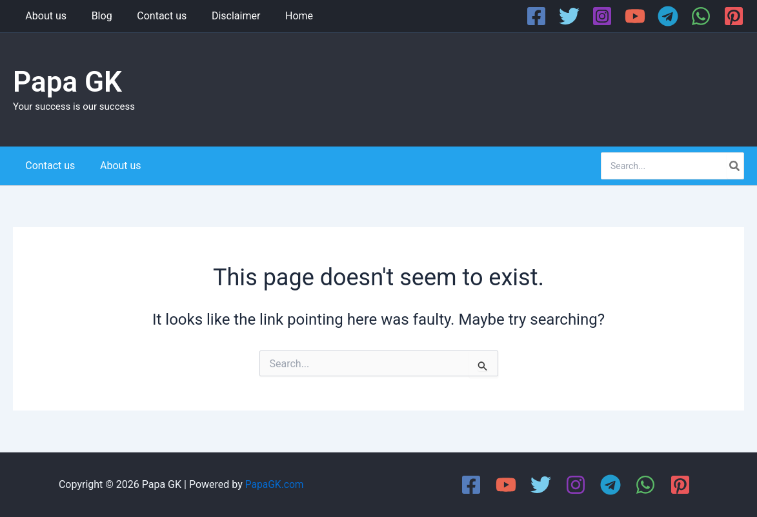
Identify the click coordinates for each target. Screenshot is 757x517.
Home (280, 16)
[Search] (735, 166)
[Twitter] (569, 16)
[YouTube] (635, 16)
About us (44, 16)
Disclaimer (221, 16)
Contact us (151, 16)
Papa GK (67, 82)
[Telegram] (668, 16)
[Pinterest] (733, 16)
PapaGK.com (275, 484)
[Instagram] (602, 16)
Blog (95, 16)
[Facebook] (536, 16)
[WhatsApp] (701, 16)
